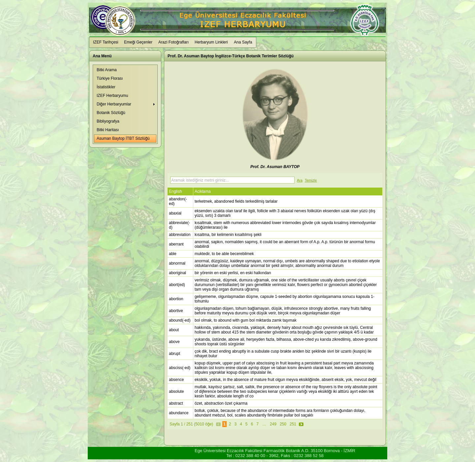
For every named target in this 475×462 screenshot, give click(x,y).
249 (273, 424)
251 (293, 424)
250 (283, 424)
